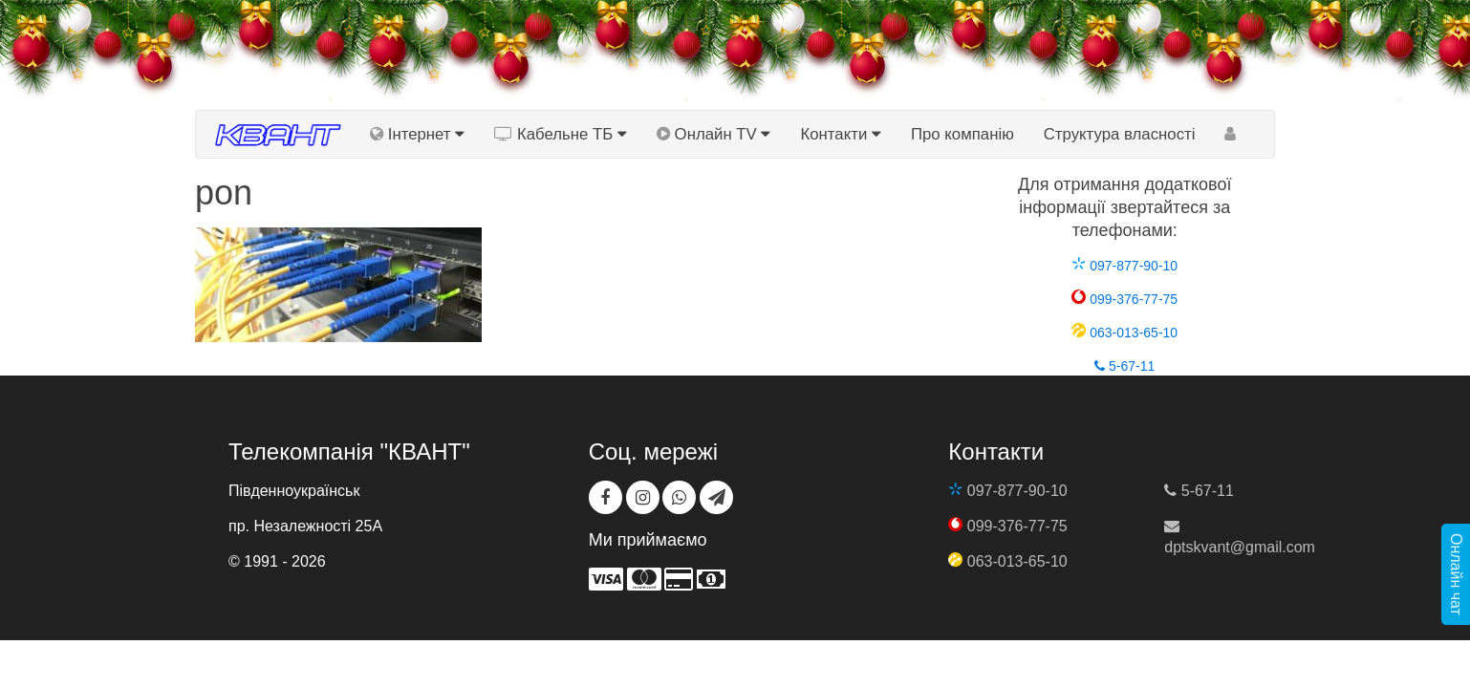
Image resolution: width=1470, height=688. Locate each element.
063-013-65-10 (1124, 332)
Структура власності (1120, 134)
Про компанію (962, 134)
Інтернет (417, 134)
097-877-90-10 (1124, 265)
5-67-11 (1124, 366)
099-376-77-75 (1124, 299)
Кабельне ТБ (560, 134)
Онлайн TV (714, 134)
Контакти (840, 134)
